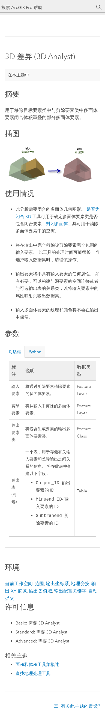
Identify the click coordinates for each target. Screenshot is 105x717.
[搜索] (99, 7)
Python (35, 351)
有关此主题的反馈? (80, 706)
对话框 (15, 351)
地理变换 (80, 583)
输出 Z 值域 (40, 591)
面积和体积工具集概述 (37, 664)
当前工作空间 (19, 583)
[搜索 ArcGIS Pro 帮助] (47, 7)
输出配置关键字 (70, 591)
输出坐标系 (57, 583)
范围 (39, 583)
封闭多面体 (57, 223)
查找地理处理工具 (33, 673)
